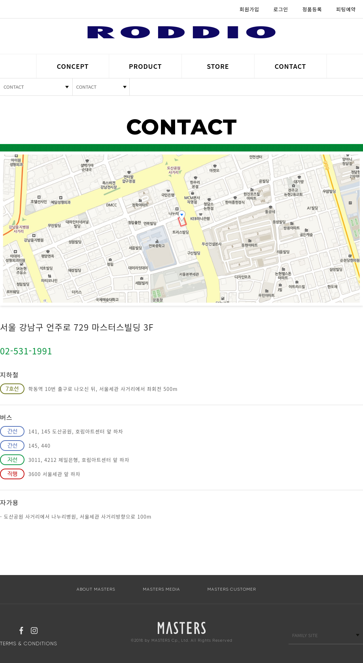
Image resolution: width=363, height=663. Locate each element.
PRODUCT (145, 66)
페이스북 (21, 631)
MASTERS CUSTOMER (231, 589)
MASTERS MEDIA (161, 589)
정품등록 (312, 9)
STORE (218, 66)
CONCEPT (73, 66)
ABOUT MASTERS (96, 589)
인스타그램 (34, 631)
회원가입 (249, 9)
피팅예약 (346, 9)
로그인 (280, 9)
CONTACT (290, 66)
